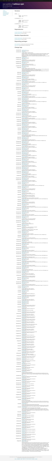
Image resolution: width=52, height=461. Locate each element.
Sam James (23, 67)
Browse (9, 0)
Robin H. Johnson (24, 353)
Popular (12, 0)
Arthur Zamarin (24, 63)
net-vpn (16, 45)
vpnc (17, 45)
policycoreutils (19, 33)
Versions (7, 10)
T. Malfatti (23, 362)
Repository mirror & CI (24, 57)
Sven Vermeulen (24, 348)
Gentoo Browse (46, 0)
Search (17, 0)
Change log (7, 15)
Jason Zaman (23, 59)
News (6, 0)
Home (4, 0)
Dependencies (7, 11)
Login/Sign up (20, 0)
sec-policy (7, 4)
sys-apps (16, 33)
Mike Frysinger (24, 418)
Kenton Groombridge (24, 78)
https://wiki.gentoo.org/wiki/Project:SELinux (13, 7)
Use (14, 0)
